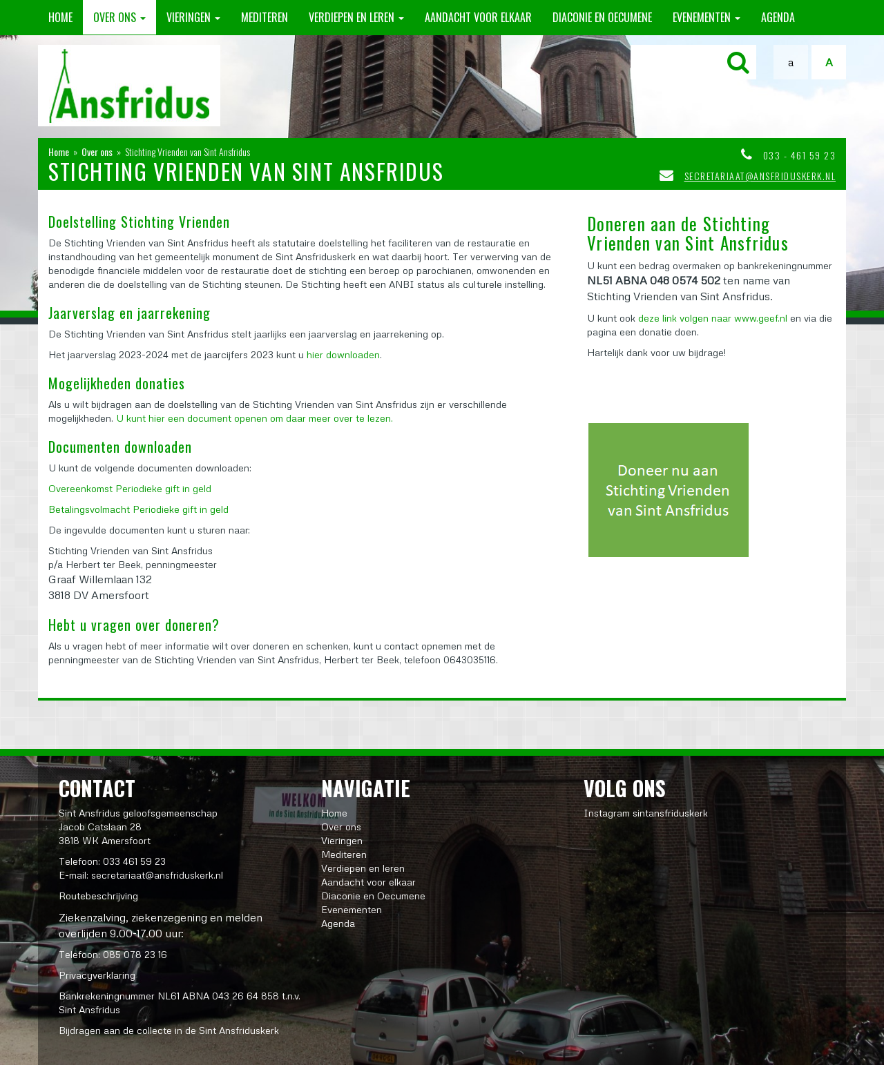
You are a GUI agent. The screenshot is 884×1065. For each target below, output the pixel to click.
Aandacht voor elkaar (478, 17)
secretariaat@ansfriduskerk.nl (760, 175)
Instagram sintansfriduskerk (646, 813)
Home (60, 17)
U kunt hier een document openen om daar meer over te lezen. (254, 418)
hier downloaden (343, 354)
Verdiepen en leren (356, 17)
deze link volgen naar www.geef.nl (712, 318)
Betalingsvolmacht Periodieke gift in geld (138, 509)
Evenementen (706, 17)
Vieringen (193, 17)
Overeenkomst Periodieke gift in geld (129, 488)
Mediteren (264, 17)
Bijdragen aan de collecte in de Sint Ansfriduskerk (169, 1030)
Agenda (778, 17)
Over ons (119, 17)
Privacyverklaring (97, 975)
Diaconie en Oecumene (602, 17)
